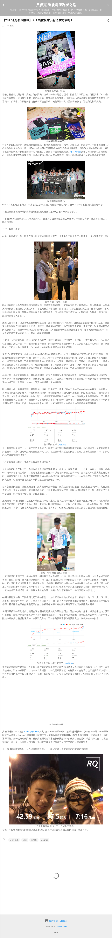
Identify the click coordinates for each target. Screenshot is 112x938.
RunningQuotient (31, 731)
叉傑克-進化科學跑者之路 (56, 5)
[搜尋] (108, 5)
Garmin (44, 840)
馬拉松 (34, 840)
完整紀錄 (62, 444)
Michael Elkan (62, 926)
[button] (108, 21)
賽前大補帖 (75, 151)
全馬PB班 (14, 840)
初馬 (24, 840)
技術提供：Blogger (56, 921)
